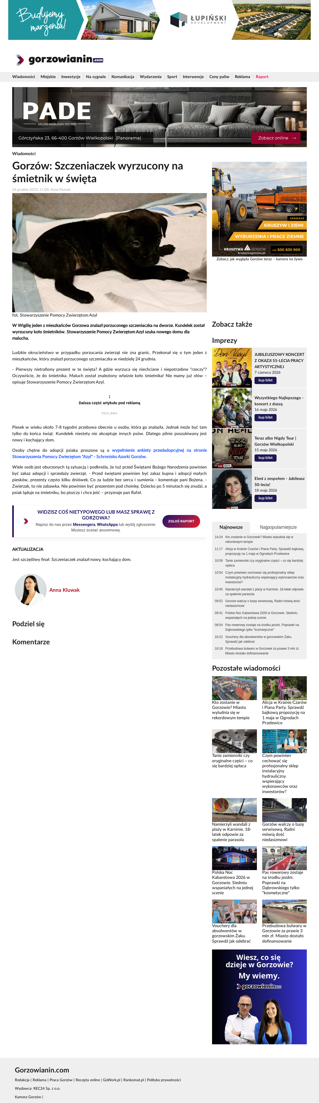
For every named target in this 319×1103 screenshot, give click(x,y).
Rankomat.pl (133, 1080)
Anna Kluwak (64, 590)
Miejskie (48, 77)
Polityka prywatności (164, 1080)
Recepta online (88, 1080)
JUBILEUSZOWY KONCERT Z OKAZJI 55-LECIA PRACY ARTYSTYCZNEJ (279, 361)
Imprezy (224, 340)
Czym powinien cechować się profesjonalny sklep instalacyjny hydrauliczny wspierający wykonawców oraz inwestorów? (264, 577)
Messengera (84, 524)
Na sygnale (96, 77)
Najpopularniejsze (278, 527)
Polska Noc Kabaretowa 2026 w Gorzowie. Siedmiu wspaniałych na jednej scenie (261, 615)
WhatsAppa (107, 524)
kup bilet (265, 380)
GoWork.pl (111, 1080)
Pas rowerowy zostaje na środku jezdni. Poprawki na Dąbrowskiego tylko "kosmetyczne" (262, 627)
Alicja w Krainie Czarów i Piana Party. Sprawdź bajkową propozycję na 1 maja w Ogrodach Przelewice (264, 551)
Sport (172, 77)
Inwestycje (70, 77)
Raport (262, 77)
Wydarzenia (151, 77)
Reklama (242, 77)
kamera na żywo (289, 259)
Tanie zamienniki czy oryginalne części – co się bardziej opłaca (264, 563)
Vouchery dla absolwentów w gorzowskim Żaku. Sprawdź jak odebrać (258, 639)
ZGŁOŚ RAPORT (181, 521)
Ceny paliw (219, 77)
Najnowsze (231, 527)
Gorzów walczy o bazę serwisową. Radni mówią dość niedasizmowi (262, 603)
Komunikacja (122, 77)
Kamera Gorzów (28, 1097)
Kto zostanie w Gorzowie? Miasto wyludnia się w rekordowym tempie (259, 539)
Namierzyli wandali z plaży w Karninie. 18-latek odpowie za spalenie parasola (264, 591)
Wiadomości (23, 77)
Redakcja (22, 1080)
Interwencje (193, 77)
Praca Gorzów (61, 1080)
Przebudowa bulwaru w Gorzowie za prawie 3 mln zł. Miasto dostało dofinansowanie (262, 651)
